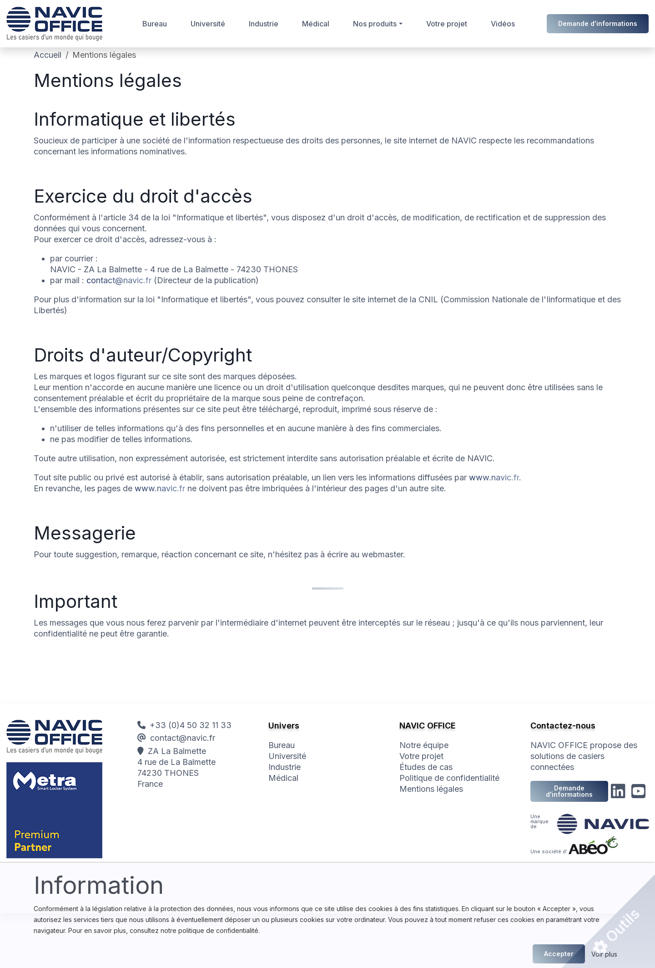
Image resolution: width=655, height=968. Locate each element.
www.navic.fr (494, 477)
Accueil (47, 55)
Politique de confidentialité (449, 778)
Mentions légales (431, 789)
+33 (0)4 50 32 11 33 (184, 725)
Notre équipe (423, 745)
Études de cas (426, 767)
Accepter (559, 954)
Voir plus (604, 954)
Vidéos (503, 23)
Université (208, 23)
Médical (315, 23)
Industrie (263, 23)
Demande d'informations (597, 23)
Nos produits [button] (375, 23)
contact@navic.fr (118, 280)
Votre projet (446, 23)
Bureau (154, 23)
